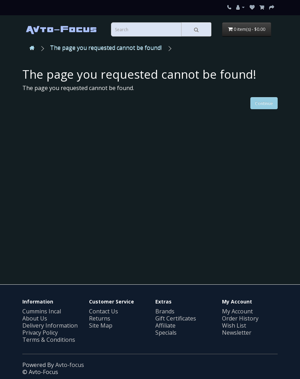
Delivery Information (50, 325)
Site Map (100, 325)
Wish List (234, 325)
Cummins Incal (41, 311)
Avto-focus (69, 365)
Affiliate (165, 325)
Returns (99, 318)
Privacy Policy (40, 332)
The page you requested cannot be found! (106, 47)
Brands (164, 311)
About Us (34, 318)
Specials (166, 332)
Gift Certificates (175, 318)
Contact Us (103, 311)
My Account (237, 311)
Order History (240, 318)
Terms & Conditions (48, 340)
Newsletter (236, 332)
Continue (264, 103)
